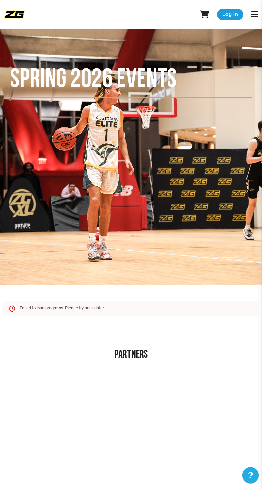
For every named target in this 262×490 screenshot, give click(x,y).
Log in (230, 14)
